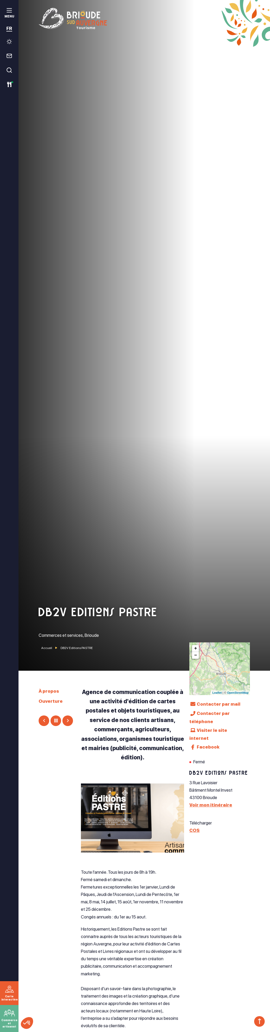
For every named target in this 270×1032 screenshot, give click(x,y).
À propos (49, 691)
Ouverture (51, 701)
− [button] (195, 655)
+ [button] (195, 648)
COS (194, 830)
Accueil (46, 648)
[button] (27, 1023)
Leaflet (217, 692)
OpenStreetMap (238, 692)
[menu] (9, 13)
